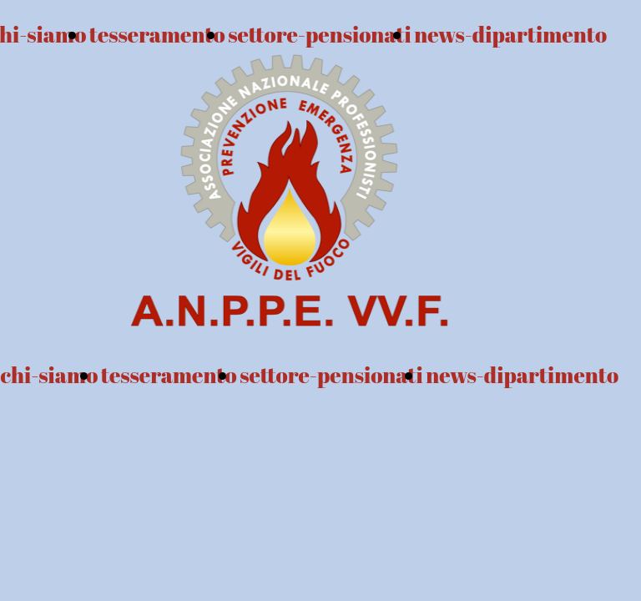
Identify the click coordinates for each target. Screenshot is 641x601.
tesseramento (169, 375)
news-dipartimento (510, 34)
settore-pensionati (331, 375)
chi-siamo (49, 375)
